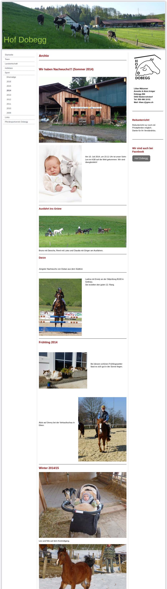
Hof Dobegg (141, 158)
